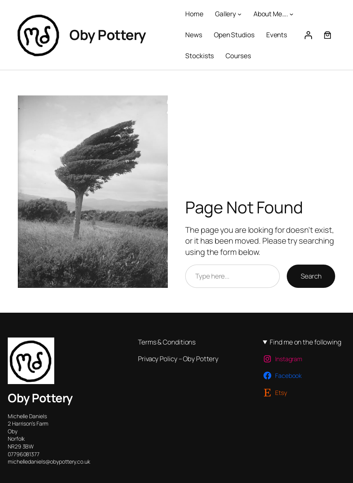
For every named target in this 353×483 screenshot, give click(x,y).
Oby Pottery (107, 34)
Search (311, 276)
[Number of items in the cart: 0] (328, 35)
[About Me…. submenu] (291, 14)
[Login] (308, 35)
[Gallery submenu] (239, 14)
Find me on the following (305, 342)
